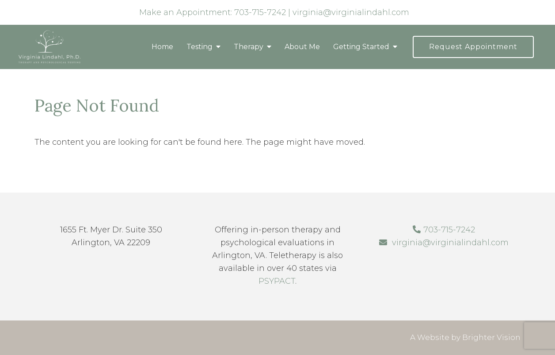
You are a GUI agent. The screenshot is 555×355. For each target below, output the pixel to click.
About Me (302, 46)
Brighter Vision (491, 337)
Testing (199, 46)
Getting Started (361, 46)
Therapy (248, 46)
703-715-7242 (260, 12)
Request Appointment (473, 46)
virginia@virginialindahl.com (351, 12)
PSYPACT (276, 281)
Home (162, 46)
